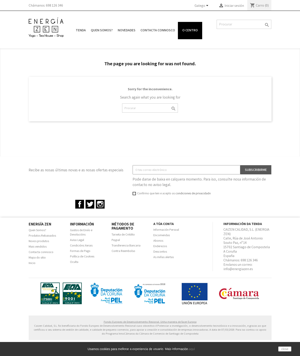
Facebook (79, 204)
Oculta (74, 262)
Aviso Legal (77, 240)
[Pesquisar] (244, 24)
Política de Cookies (82, 256)
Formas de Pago (80, 251)
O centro (190, 30)
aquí (192, 349)
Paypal (116, 240)
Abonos (158, 241)
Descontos (160, 251)
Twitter (90, 204)
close (284, 349)
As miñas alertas (163, 257)
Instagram (100, 204)
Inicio (32, 263)
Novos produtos (39, 241)
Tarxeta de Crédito (123, 234)
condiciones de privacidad (192, 193)
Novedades (126, 30)
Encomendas (161, 235)
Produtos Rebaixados (42, 235)
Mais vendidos (38, 246)
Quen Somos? (102, 30)
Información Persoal (166, 230)
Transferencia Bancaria (126, 245)
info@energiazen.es (238, 269)
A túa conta (163, 223)
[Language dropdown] (202, 6)
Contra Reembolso (123, 251)
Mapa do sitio (37, 257)
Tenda (81, 30)
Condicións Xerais (81, 245)
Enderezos (160, 246)
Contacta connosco (157, 30)
